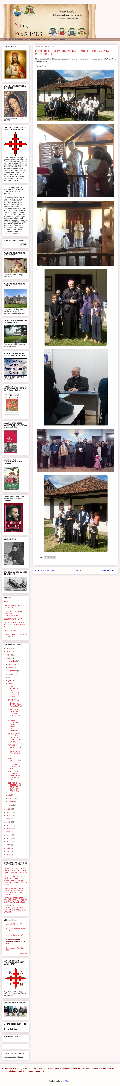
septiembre (12, 671)
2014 (8, 835)
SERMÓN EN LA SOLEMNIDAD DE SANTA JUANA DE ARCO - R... (14, 787)
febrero (11, 802)
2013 (8, 838)
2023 (8, 658)
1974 (8, 855)
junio (10, 681)
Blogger (68, 1081)
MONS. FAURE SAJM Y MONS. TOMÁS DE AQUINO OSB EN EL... (15, 713)
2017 (8, 825)
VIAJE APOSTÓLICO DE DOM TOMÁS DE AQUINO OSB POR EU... (14, 763)
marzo (11, 798)
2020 (8, 815)
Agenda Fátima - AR (14, 924)
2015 (8, 832)
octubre (11, 668)
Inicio (78, 570)
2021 (8, 812)
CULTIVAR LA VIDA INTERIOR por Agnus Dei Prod (15, 703)
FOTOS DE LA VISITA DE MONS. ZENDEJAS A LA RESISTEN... (14, 725)
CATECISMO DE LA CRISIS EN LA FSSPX (14, 606)
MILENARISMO (10, 631)
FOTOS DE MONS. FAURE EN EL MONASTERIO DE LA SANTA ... (14, 750)
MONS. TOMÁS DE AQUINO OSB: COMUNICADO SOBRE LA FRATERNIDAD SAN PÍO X (15, 871)
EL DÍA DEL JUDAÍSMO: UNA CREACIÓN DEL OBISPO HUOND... (14, 692)
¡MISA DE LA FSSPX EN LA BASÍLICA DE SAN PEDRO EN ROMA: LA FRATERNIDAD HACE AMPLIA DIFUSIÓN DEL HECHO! (15, 880)
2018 (8, 822)
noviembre (12, 664)
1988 (8, 848)
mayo (10, 684)
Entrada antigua (109, 570)
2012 (8, 842)
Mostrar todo (23, 953)
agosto (11, 674)
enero (10, 805)
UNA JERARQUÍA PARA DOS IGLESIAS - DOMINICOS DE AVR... (15, 625)
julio (10, 677)
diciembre (12, 661)
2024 (8, 655)
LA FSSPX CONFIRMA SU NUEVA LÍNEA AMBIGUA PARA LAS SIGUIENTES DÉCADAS (14, 891)
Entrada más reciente (44, 570)
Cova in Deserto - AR (14, 935)
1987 (8, 851)
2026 (8, 648)
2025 (8, 652)
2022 (8, 809)
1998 (8, 845)
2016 (8, 829)
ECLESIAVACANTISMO (13, 619)
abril (10, 795)
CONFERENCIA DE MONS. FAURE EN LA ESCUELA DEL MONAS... (14, 738)
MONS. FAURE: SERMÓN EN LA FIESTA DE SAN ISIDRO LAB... (14, 776)
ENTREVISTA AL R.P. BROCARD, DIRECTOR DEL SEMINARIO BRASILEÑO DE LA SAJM (15, 909)
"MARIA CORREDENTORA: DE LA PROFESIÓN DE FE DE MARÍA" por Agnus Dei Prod (15, 900)
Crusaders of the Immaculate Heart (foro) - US (16, 941)
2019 (8, 819)
